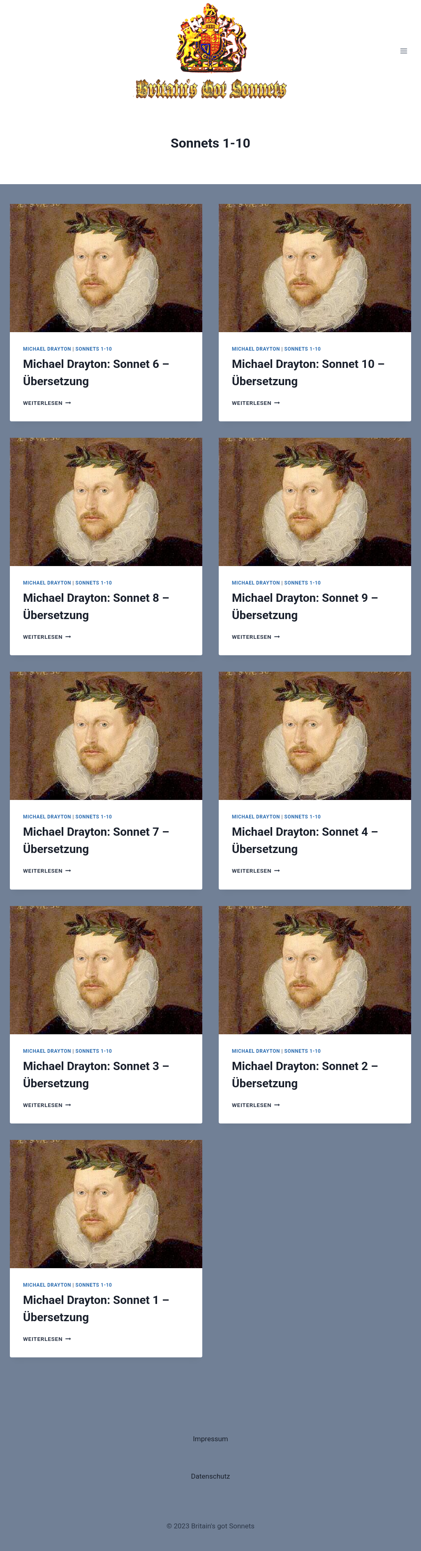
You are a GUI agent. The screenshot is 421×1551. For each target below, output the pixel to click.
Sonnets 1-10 (94, 349)
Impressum (210, 1439)
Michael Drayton (47, 349)
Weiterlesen (47, 403)
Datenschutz (210, 1476)
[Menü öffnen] (403, 50)
